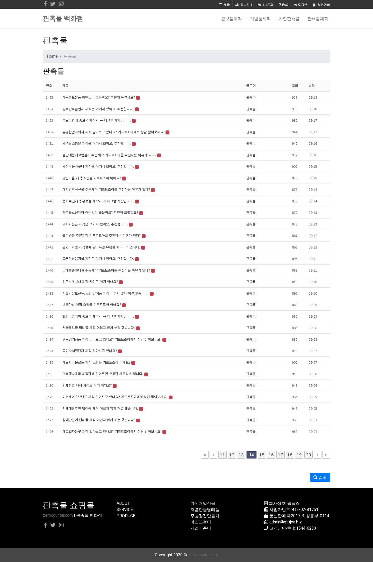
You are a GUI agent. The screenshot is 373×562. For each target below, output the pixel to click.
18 (289, 454)
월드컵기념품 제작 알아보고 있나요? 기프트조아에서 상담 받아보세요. (111, 339)
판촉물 (251, 97)
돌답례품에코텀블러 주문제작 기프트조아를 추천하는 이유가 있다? (109, 154)
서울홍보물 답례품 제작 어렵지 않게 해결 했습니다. (98, 327)
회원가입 (321, 4)
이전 (213, 455)
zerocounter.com (58, 515)
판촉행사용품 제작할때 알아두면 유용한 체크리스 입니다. (102, 373)
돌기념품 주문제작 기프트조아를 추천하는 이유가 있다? (101, 235)
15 (261, 454)
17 (280, 454)
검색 (320, 477)
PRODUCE (126, 515)
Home (52, 56)
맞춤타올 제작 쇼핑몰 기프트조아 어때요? (91, 178)
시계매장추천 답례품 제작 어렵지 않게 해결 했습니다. (100, 408)
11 (222, 454)
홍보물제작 (231, 18)
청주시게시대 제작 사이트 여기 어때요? (90, 281)
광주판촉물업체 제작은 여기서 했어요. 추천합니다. (98, 108)
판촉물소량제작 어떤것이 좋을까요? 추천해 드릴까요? (100, 212)
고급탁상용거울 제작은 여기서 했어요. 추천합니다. (98, 258)
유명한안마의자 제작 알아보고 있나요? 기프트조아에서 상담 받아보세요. (113, 131)
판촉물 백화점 (63, 18)
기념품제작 (260, 18)
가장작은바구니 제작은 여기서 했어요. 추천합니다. (98, 166)
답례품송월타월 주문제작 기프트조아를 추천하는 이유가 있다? (106, 270)
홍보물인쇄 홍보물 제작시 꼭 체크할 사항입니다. (96, 120)
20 (308, 454)
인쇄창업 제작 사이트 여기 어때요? (87, 385)
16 (271, 454)
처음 (205, 455)
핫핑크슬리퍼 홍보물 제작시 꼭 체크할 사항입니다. (98, 316)
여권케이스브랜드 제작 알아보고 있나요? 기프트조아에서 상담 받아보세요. (115, 396)
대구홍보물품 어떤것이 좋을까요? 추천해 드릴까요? (98, 97)
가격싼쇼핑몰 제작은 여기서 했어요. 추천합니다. (96, 143)
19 (299, 454)
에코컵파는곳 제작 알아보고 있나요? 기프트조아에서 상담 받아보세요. (111, 431)
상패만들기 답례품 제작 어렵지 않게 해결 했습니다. (98, 419)
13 (241, 454)
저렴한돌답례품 (204, 509)
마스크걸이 (200, 522)
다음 (317, 455)
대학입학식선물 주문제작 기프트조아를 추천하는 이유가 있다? (106, 189)
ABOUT (123, 503)
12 (231, 454)
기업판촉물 (289, 18)
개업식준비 (200, 528)
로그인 (300, 4)
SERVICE (125, 509)
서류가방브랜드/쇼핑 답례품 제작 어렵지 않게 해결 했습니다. (105, 293)
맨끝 (326, 455)
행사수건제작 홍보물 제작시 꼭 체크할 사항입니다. (98, 201)
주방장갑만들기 (204, 515)
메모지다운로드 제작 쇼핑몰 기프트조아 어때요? (96, 362)
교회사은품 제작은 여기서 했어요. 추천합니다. (95, 224)
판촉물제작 (317, 18)
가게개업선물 (202, 503)
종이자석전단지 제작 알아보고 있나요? (89, 350)
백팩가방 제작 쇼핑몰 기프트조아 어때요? (91, 304)
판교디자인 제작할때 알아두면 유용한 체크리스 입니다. (101, 247)
